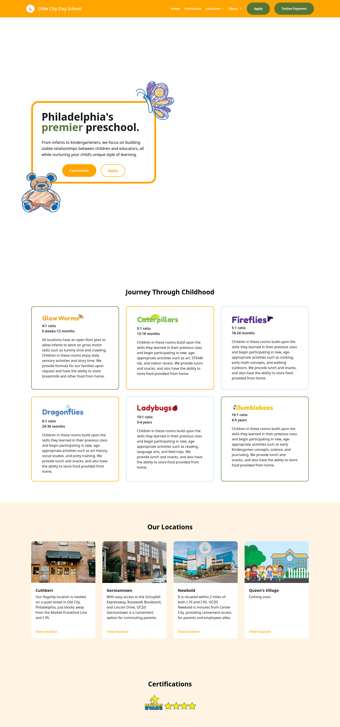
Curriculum (192, 9)
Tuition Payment (294, 9)
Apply (258, 9)
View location (46, 631)
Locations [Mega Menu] (215, 9)
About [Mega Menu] (235, 9)
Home (175, 9)
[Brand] (54, 8)
